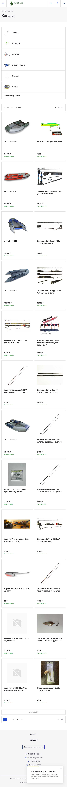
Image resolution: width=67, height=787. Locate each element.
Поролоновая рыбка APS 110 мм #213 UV (16, 590)
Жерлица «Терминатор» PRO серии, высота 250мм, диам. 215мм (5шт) (48, 342)
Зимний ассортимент (12, 96)
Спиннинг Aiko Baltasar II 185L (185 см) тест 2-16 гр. (48, 242)
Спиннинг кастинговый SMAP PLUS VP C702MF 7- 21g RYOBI (48, 590)
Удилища (15, 32)
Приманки (16, 43)
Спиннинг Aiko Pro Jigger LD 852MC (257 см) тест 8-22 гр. (48, 391)
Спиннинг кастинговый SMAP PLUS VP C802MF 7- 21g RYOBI (15, 391)
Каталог (33, 734)
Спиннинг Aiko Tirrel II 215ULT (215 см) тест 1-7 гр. (48, 540)
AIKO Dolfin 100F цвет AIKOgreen (49, 142)
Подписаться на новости (33, 747)
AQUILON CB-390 (10, 241)
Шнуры (15, 87)
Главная (3, 11)
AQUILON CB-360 (10, 142)
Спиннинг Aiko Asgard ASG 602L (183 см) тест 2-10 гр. (16, 540)
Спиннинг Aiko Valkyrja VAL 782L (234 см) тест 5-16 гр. (49, 192)
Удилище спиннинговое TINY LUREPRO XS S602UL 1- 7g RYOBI (49, 490)
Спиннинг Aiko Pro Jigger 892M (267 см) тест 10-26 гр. (49, 292)
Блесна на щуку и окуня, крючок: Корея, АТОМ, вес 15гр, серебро (49, 639)
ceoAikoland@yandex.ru (35, 758)
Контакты (33, 740)
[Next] (62, 719)
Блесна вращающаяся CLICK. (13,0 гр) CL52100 (48, 689)
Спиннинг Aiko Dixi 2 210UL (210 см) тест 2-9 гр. (16, 639)
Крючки (15, 76)
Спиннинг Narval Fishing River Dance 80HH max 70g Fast (15, 689)
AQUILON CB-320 (10, 440)
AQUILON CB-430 (10, 291)
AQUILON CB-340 (10, 191)
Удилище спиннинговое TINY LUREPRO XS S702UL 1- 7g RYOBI (49, 441)
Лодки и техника (18, 65)
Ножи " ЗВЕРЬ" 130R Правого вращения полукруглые (15, 490)
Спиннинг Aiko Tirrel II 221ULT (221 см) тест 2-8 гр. (15, 341)
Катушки (15, 54)
